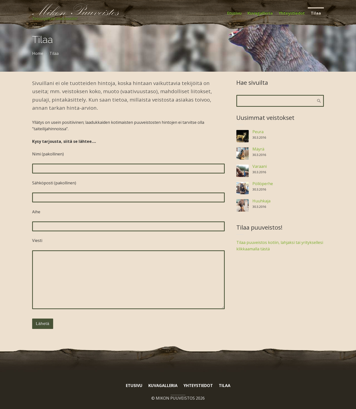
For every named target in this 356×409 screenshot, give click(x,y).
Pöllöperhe (262, 183)
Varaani (259, 166)
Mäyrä (258, 149)
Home (37, 53)
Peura (258, 131)
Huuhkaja (261, 201)
